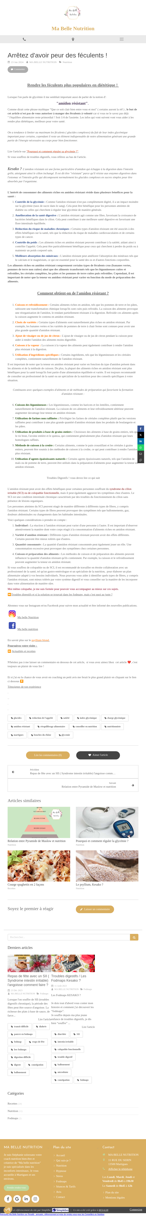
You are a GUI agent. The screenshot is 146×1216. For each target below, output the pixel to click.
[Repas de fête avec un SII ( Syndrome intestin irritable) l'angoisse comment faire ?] (29, 963)
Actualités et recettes (24, 651)
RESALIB (103, 1210)
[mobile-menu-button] (121, 39)
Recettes (12, 1103)
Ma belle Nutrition (28, 617)
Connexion (136, 1209)
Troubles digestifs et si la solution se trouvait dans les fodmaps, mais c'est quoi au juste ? (62, 594)
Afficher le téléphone (120, 1169)
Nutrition (13, 1111)
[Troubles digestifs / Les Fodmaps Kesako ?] (73, 963)
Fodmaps (13, 1118)
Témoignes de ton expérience (24, 686)
